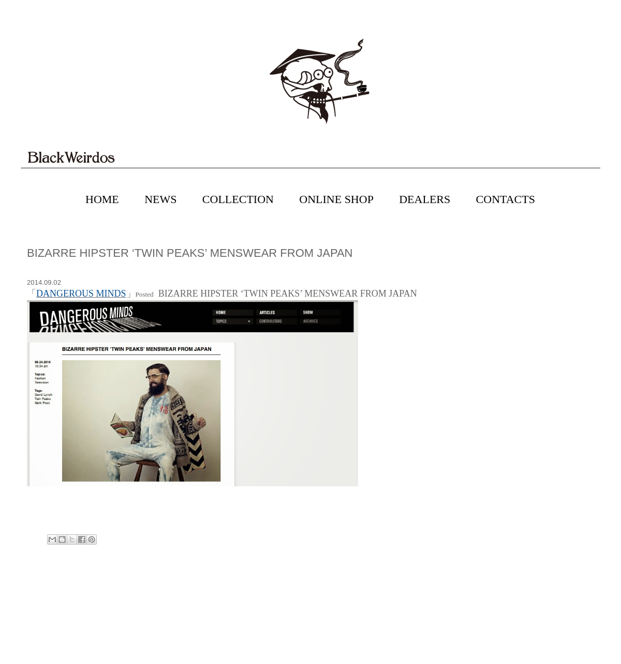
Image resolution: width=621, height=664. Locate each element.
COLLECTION (238, 199)
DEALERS (424, 199)
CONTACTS (505, 199)
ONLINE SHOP (336, 199)
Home (312, 584)
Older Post (579, 584)
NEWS (160, 199)
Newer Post (43, 584)
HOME (102, 199)
